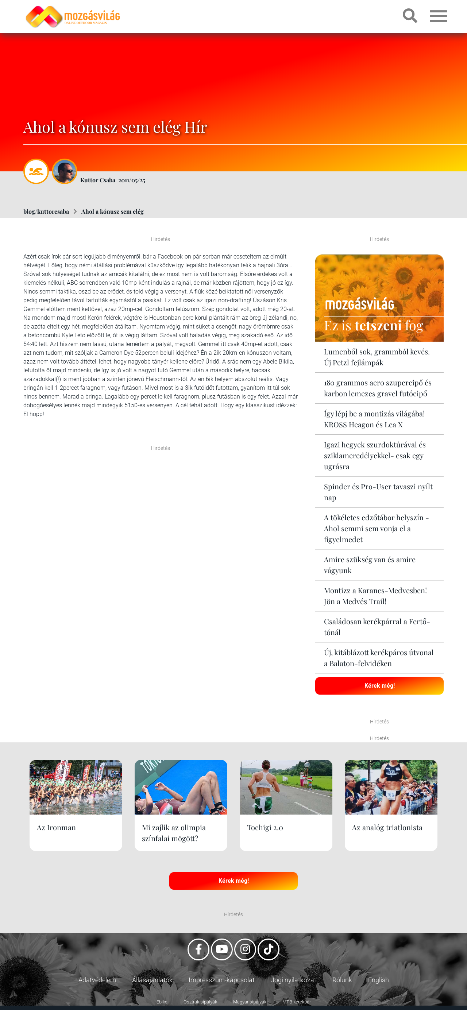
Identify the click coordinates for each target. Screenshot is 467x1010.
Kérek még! (379, 685)
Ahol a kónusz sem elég (112, 211)
